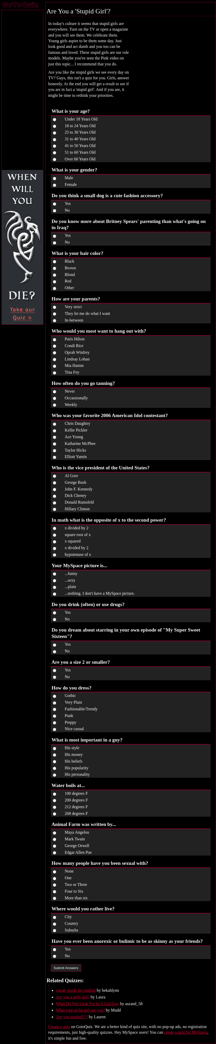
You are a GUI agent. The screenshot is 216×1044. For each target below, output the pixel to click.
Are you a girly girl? (73, 997)
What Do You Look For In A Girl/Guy (87, 1004)
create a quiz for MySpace (185, 1032)
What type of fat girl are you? (80, 1010)
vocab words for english (76, 990)
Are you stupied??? (72, 1017)
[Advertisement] (170, 54)
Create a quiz (59, 1026)
